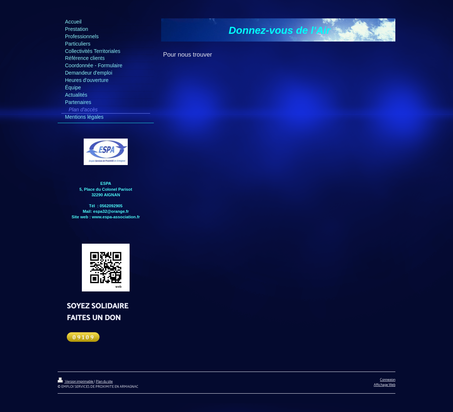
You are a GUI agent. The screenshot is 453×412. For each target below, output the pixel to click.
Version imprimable (76, 381)
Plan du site (104, 381)
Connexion (387, 380)
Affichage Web (384, 385)
